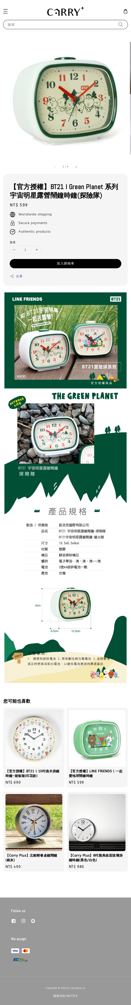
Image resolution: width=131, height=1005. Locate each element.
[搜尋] (121, 24)
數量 (13, 242)
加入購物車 (65, 263)
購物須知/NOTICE (65, 995)
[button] (5, 11)
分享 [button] (16, 276)
